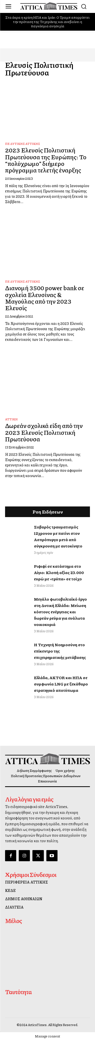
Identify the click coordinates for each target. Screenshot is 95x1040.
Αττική (11, 419)
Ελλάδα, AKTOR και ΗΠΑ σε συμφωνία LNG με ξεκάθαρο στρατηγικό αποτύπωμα (61, 684)
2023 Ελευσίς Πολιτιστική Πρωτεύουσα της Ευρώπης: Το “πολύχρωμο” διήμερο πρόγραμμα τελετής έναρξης (45, 160)
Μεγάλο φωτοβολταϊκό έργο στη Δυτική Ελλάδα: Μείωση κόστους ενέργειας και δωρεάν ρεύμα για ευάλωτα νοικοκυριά (60, 611)
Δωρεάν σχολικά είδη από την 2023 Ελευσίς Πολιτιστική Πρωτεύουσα (44, 432)
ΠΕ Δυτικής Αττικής (22, 144)
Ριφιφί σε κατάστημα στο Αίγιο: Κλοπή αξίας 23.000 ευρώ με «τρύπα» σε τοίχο (59, 572)
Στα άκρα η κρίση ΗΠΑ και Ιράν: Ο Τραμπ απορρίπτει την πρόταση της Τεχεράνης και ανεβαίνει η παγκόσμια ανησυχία (47, 21)
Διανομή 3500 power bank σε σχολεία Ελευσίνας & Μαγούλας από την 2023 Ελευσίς (44, 297)
